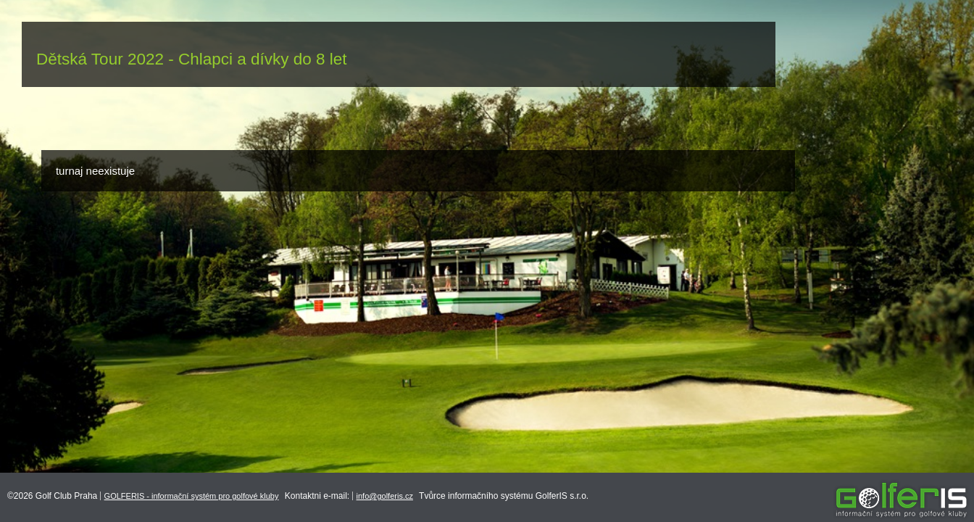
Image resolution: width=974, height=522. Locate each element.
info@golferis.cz (385, 496)
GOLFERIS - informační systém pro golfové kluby (191, 496)
